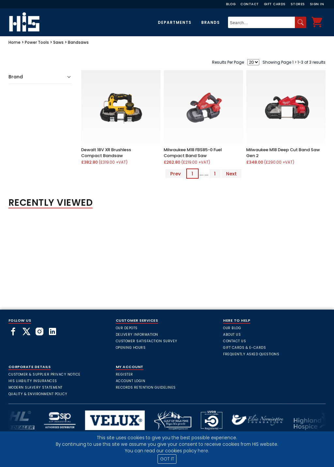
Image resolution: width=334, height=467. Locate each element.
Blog (230, 4)
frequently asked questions (251, 354)
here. (203, 451)
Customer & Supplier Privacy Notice (44, 374)
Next (231, 173)
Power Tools (37, 42)
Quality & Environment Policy (38, 394)
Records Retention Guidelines (146, 387)
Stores (298, 4)
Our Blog (232, 328)
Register (124, 374)
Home (14, 42)
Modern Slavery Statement (35, 387)
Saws (58, 42)
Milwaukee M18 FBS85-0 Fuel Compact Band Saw (193, 152)
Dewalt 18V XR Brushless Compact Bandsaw (106, 152)
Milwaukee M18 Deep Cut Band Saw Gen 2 (283, 152)
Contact (249, 4)
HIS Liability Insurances (32, 380)
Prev (175, 173)
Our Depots (127, 328)
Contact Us (234, 341)
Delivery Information (137, 334)
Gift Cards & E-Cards (244, 347)
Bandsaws (78, 42)
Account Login (130, 380)
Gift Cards (275, 4)
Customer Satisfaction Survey (146, 341)
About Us (232, 334)
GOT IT (167, 459)
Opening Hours (131, 347)
